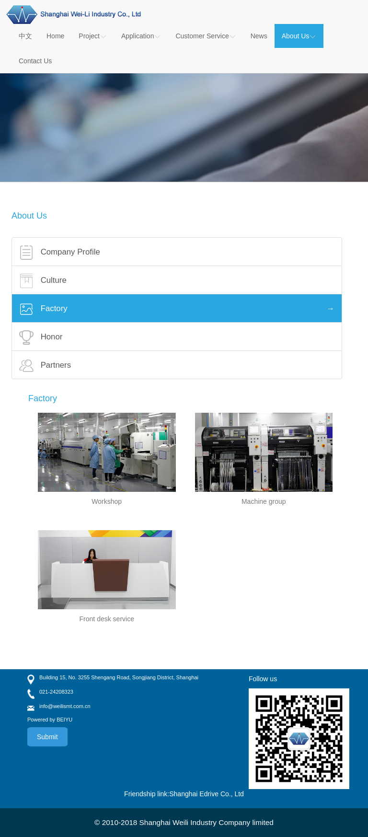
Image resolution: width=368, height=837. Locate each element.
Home (55, 36)
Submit (47, 737)
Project (93, 36)
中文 (25, 36)
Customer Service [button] (205, 36)
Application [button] (141, 36)
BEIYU (64, 719)
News (259, 36)
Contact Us (35, 61)
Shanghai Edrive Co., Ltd (206, 794)
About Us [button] (299, 36)
